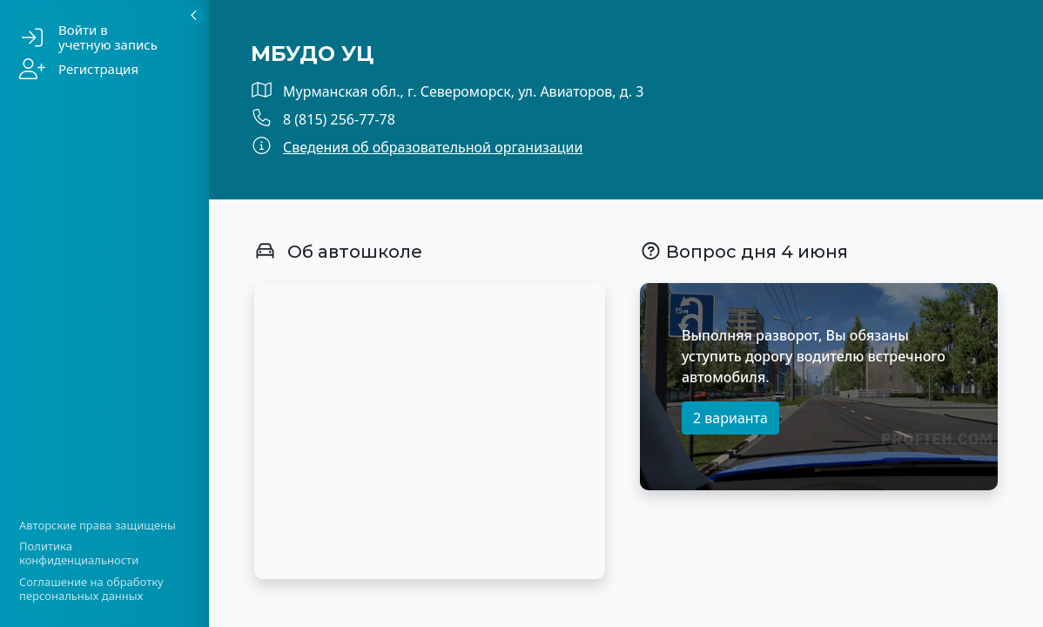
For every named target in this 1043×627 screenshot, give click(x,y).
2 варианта (730, 418)
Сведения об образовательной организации (432, 147)
